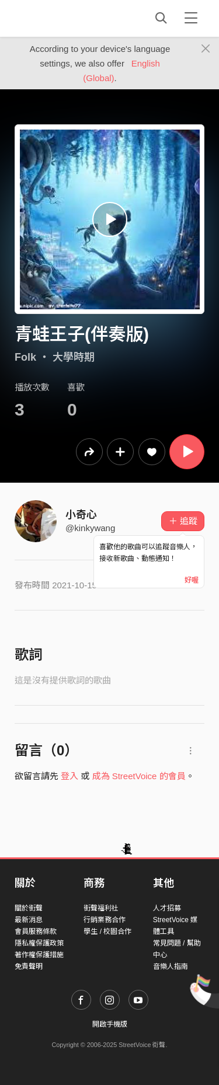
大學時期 (74, 357)
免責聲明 (29, 966)
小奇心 (81, 515)
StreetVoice (63, 18)
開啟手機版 (109, 1024)
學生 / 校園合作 (107, 931)
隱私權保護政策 (39, 943)
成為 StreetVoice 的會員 (139, 776)
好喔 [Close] (192, 580)
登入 (69, 776)
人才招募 (167, 908)
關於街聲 (29, 908)
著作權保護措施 (39, 955)
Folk (25, 357)
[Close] (206, 49)
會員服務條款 (36, 931)
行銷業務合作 (105, 920)
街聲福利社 (101, 908)
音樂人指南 (170, 966)
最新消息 (29, 920)
